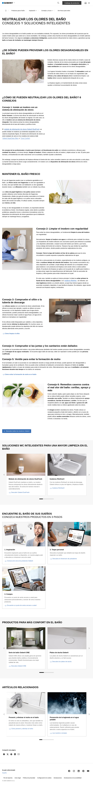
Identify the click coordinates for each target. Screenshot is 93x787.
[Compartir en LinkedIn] (15, 754)
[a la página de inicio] (6, 10)
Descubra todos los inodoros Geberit (16, 431)
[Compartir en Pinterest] (11, 754)
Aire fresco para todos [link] (64, 10)
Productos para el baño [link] (18, 10)
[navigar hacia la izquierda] (4, 475)
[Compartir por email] (18, 754)
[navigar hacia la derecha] (89, 475)
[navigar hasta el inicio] (88, 758)
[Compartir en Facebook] (4, 754)
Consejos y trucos (47, 10)
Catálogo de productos (72, 3)
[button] (58, 3)
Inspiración (33, 10)
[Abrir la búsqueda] (58, 3)
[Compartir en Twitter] (7, 754)
